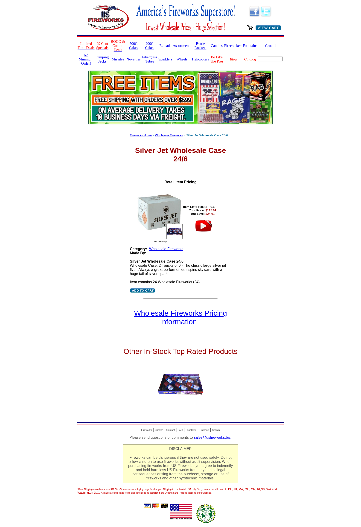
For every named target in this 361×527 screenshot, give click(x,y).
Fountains (250, 46)
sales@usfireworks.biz (212, 437)
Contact (170, 430)
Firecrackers (233, 46)
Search (216, 430)
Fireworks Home (141, 135)
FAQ (180, 430)
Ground (270, 46)
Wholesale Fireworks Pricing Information (180, 317)
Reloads (165, 46)
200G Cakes (149, 46)
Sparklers (165, 59)
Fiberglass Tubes (149, 59)
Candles (217, 46)
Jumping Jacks (102, 59)
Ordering (204, 430)
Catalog (159, 430)
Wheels (181, 59)
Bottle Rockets (201, 46)
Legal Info (191, 430)
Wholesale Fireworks (169, 135)
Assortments (182, 46)
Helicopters (200, 59)
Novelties (133, 59)
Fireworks (146, 430)
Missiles (118, 59)
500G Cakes (133, 46)
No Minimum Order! (86, 59)
